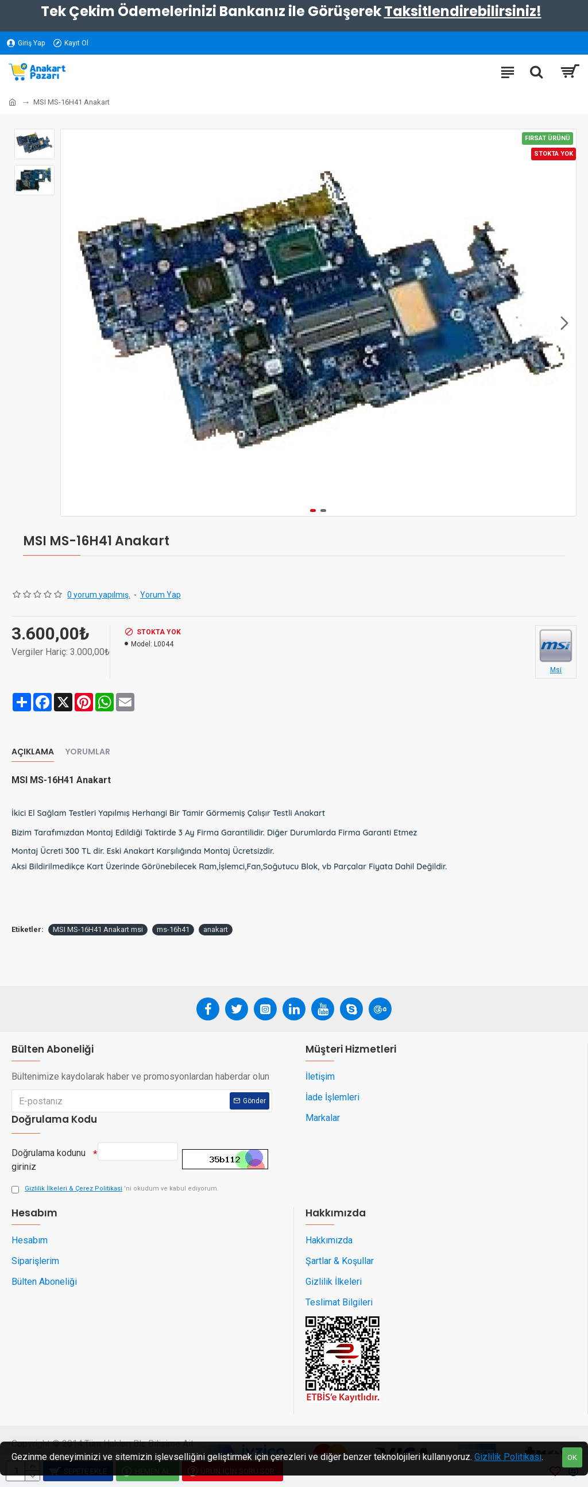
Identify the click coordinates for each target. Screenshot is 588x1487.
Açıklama (32, 752)
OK (572, 1457)
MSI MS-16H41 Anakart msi (98, 929)
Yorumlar (87, 752)
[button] (564, 322)
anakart (215, 929)
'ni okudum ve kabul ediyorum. (115, 1189)
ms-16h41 (173, 929)
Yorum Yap (160, 594)
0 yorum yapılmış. (98, 594)
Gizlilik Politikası (507, 1456)
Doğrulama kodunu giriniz (48, 1157)
